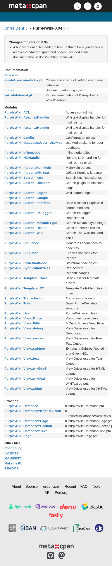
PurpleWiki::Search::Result (25, 228)
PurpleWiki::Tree (17, 303)
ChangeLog (13, 448)
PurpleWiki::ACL (17, 112)
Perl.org (61, 492)
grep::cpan (51, 486)
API (47, 492)
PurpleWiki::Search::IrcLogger (28, 213)
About (16, 486)
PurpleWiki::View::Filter (22, 323)
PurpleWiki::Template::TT (24, 288)
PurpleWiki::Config (19, 137)
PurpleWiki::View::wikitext (24, 378)
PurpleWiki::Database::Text (25, 431)
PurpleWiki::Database (21, 406)
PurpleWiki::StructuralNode (25, 263)
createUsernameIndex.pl (23, 80)
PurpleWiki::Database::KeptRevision (32, 411)
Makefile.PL (13, 463)
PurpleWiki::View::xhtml (23, 388)
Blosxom (11, 75)
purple (9, 90)
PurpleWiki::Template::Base (26, 278)
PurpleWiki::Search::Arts (23, 177)
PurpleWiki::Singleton (21, 253)
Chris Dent (14, 28)
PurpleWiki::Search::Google (26, 198)
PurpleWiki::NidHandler (22, 157)
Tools (96, 486)
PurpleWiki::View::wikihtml (25, 368)
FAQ (84, 486)
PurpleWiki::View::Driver (23, 318)
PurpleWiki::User (17, 313)
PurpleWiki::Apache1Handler (26, 117)
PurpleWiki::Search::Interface (27, 203)
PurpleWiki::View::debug (23, 328)
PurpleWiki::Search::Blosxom (27, 183)
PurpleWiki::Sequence (21, 243)
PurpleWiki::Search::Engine (25, 193)
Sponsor (32, 486)
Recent (70, 486)
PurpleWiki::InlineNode (22, 152)
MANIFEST (12, 458)
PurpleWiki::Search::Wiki (23, 233)
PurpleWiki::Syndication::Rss (27, 268)
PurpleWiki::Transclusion (24, 298)
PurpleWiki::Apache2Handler (26, 127)
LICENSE (11, 453)
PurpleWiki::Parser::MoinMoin (27, 167)
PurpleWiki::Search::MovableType (30, 223)
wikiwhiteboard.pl (18, 95)
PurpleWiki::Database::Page (26, 421)
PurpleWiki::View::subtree (24, 348)
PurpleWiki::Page (17, 436)
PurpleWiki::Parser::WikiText (26, 172)
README (11, 468)
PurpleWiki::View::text (21, 358)
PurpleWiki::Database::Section (28, 426)
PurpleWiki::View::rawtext (24, 338)
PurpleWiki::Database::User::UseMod (33, 142)
